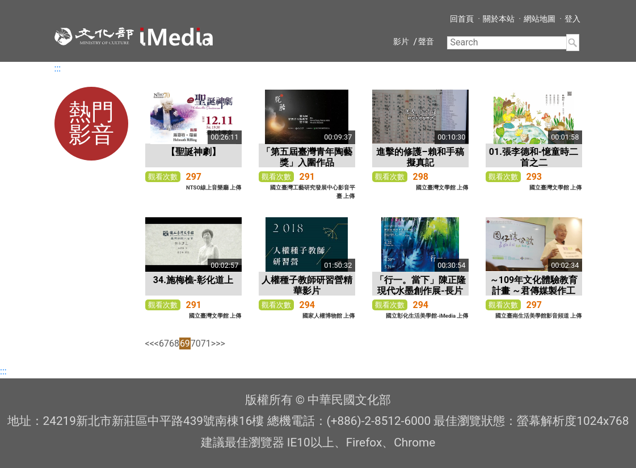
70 (196, 343)
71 (206, 343)
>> (220, 343)
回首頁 (462, 18)
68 (174, 343)
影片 (401, 41)
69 (185, 343)
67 (164, 343)
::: (57, 68)
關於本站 (499, 18)
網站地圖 (539, 18)
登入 (572, 18)
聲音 (426, 41)
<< (149, 343)
